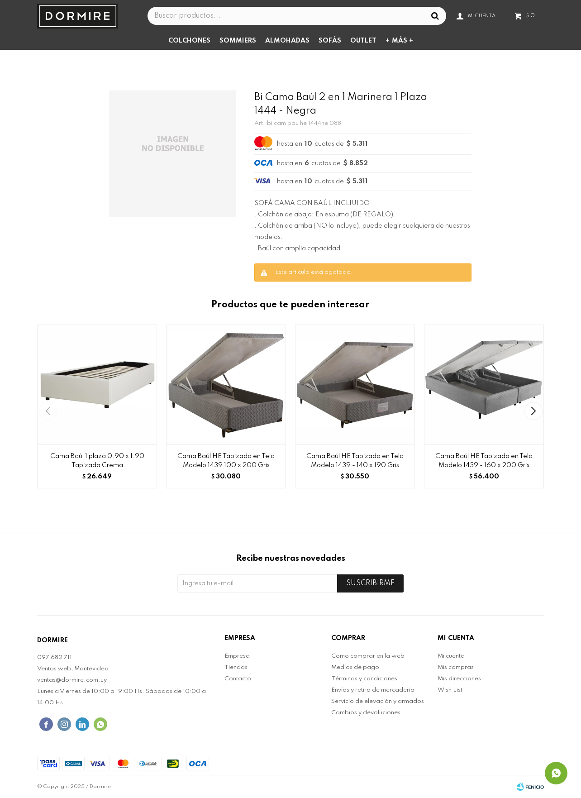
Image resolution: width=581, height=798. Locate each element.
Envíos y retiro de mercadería (372, 690)
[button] (533, 411)
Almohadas (287, 41)
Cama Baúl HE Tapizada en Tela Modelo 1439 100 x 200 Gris (226, 460)
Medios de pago (355, 667)
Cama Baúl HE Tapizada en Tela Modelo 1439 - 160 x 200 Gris (484, 460)
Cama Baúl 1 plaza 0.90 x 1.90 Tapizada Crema (97, 460)
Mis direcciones (459, 679)
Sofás (330, 41)
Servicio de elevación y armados (377, 701)
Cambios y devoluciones (365, 713)
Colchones (189, 41)
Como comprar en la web (368, 656)
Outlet (363, 41)
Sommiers (237, 41)
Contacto (237, 679)
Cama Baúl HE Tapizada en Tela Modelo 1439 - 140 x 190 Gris (355, 460)
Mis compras (456, 667)
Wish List (450, 690)
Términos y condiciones (364, 679)
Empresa (237, 656)
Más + (402, 41)
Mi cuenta (451, 656)
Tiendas (236, 667)
